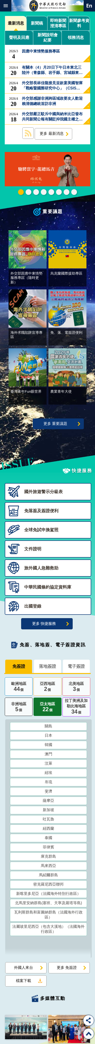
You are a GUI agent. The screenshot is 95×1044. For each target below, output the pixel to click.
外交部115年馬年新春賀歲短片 (21, 192)
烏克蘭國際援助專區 (59, 192)
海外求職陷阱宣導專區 (51, 192)
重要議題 (53, 211)
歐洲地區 (18, 688)
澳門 (48, 755)
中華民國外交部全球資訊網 (47, 5)
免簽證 (18, 667)
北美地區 (76, 688)
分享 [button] (88, 1020)
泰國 (48, 839)
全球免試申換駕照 (66, 192)
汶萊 (48, 764)
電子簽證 (76, 667)
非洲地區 (18, 708)
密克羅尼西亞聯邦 (48, 885)
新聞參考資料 (79, 23)
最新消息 (16, 23)
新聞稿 (37, 23)
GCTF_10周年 (44, 192)
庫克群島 (48, 857)
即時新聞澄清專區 (58, 23)
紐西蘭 (48, 829)
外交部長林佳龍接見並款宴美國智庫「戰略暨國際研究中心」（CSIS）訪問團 (52, 86)
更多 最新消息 (51, 133)
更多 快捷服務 (44, 624)
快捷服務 (82, 471)
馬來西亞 (48, 867)
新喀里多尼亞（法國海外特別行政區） (48, 895)
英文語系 (89, 5)
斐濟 (48, 792)
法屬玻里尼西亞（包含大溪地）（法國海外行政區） (48, 929)
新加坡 (48, 811)
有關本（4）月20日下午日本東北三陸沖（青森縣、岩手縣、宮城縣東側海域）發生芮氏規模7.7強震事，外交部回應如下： (52, 70)
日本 (48, 736)
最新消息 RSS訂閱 (28, 133)
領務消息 (76, 37)
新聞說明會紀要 (48, 37)
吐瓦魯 (48, 820)
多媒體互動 (53, 999)
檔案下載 (23, 982)
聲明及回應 (19, 37)
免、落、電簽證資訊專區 (74, 192)
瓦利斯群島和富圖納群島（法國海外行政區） (48, 915)
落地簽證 (47, 667)
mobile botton (5, 5)
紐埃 (48, 774)
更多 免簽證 (67, 968)
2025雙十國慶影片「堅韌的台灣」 (36, 192)
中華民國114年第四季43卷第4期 (28, 192)
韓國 (48, 746)
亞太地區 (47, 708)
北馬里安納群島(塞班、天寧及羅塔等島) (48, 904)
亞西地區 (47, 688)
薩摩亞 (48, 801)
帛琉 (48, 783)
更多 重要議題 (55, 425)
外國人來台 (23, 968)
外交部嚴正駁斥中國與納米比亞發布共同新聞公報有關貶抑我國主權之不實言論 (52, 117)
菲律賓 (48, 848)
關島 (48, 727)
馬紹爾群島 (48, 876)
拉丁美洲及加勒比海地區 (76, 707)
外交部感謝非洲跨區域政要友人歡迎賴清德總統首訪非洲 (52, 101)
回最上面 (88, 1033)
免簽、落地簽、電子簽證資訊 (53, 645)
